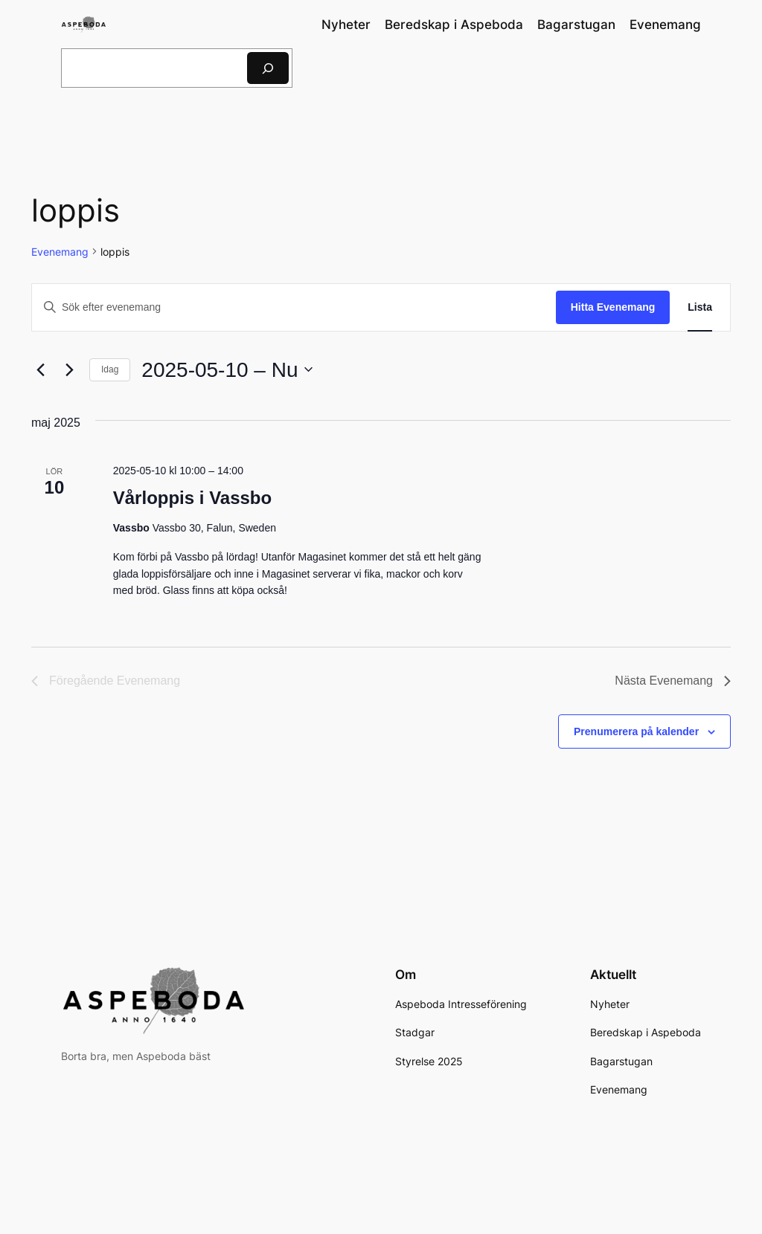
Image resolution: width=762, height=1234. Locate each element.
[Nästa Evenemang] (69, 369)
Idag (109, 369)
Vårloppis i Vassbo (192, 498)
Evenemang (60, 251)
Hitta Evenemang (613, 307)
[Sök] (268, 68)
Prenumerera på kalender (636, 731)
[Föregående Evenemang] (40, 369)
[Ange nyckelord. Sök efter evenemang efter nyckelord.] (294, 307)
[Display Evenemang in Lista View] (700, 307)
